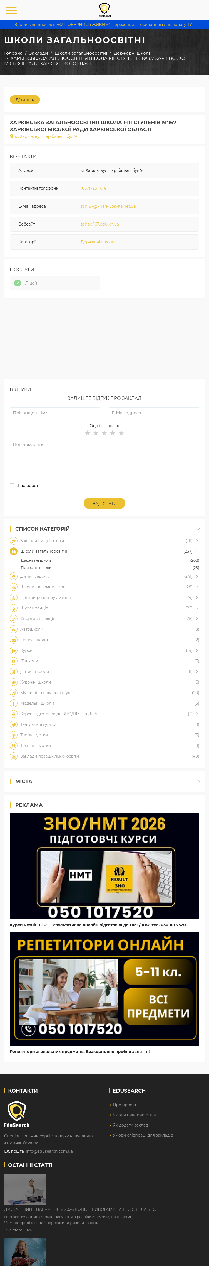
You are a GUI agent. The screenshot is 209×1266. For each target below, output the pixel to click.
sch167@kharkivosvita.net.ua (108, 206)
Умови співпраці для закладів (143, 1135)
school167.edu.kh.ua (100, 224)
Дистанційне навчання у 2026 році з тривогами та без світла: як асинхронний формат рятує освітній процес (126, 1179)
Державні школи (98, 241)
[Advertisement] (104, 340)
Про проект (124, 1104)
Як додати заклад (130, 1125)
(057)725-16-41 (94, 188)
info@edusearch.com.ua (49, 1151)
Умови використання (134, 1114)
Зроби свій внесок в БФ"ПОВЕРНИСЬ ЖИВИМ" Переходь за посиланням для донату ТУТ (104, 24)
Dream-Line (193, 1257)
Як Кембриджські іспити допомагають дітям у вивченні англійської (117, 1213)
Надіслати (104, 503)
